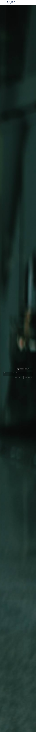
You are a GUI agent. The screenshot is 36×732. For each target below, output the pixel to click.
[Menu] (32, 2)
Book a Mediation (28, 377)
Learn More (17, 377)
